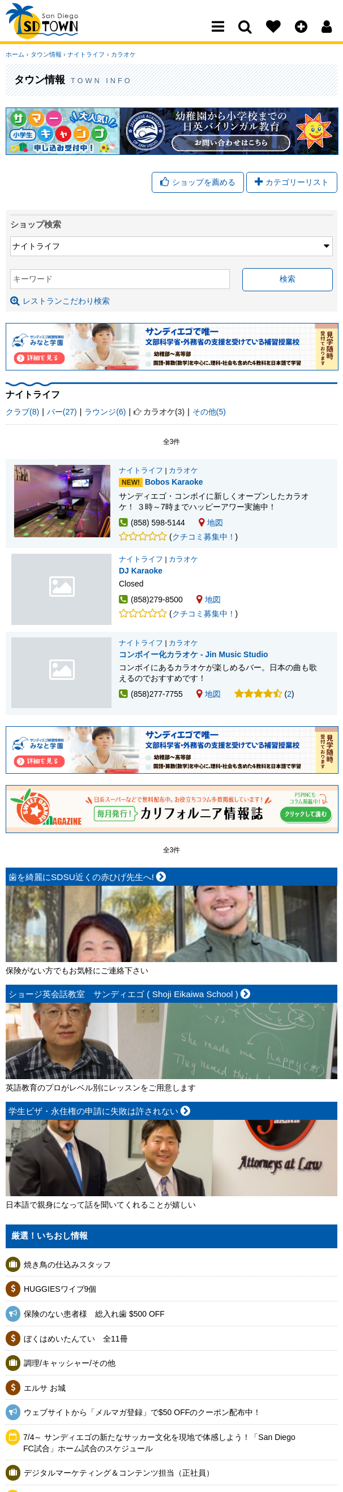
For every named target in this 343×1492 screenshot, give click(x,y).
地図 (211, 522)
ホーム (15, 54)
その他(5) (209, 411)
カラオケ (122, 54)
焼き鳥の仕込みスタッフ (67, 1267)
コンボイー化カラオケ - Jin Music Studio (62, 675)
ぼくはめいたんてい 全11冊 (76, 1341)
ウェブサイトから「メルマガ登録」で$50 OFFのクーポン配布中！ (142, 1415)
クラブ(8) (22, 411)
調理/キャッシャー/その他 (69, 1366)
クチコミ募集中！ (203, 536)
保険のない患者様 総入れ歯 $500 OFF (94, 1316)
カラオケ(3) (164, 411)
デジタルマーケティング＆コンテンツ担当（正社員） (119, 1475)
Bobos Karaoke (174, 482)
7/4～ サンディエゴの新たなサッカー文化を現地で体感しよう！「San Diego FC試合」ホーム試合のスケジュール (159, 1445)
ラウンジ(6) (105, 411)
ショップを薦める (197, 182)
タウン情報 (45, 54)
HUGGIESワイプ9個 (60, 1292)
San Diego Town (55, 31)
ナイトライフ (85, 54)
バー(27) (62, 411)
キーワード (33, 278)
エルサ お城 (45, 1390)
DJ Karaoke (62, 590)
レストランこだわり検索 (60, 301)
